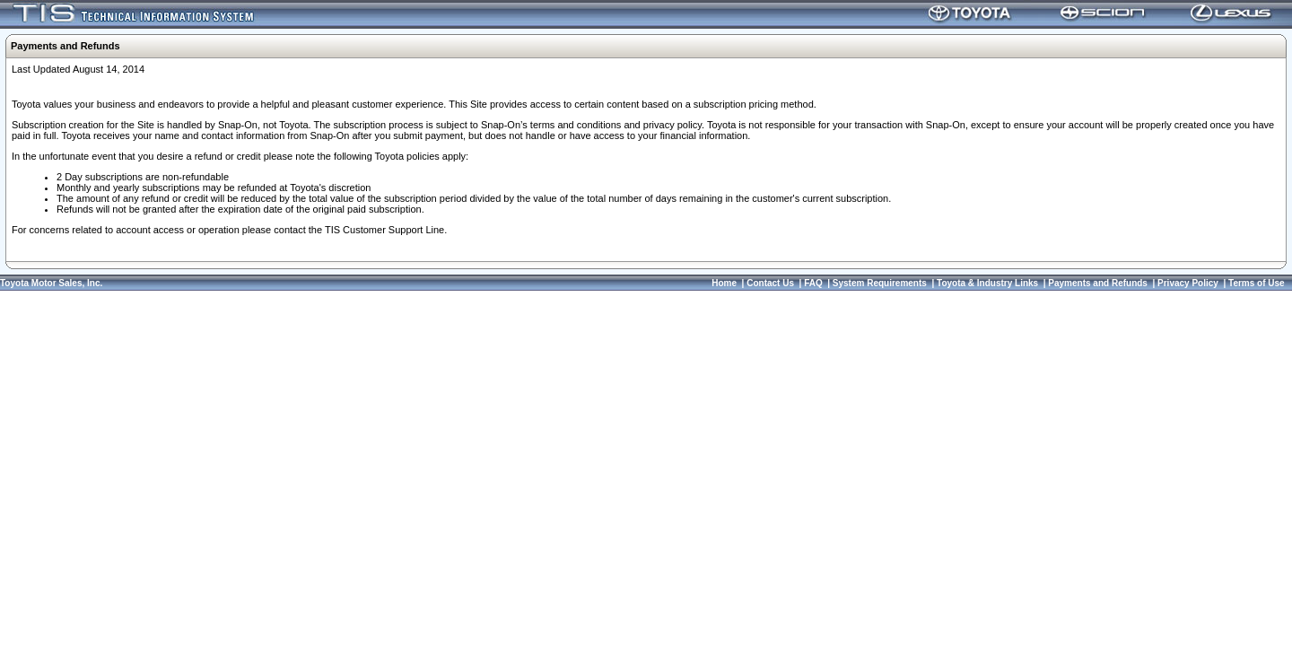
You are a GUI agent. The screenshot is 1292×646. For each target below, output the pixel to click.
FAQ (813, 283)
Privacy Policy (1187, 283)
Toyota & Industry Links (987, 283)
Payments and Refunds (1098, 283)
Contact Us (770, 283)
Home (724, 283)
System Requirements (880, 283)
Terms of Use (1256, 283)
